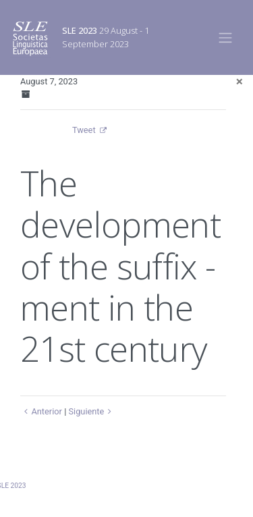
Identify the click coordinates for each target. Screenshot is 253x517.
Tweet (84, 130)
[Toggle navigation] (225, 37)
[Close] (239, 81)
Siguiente (91, 411)
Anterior (41, 411)
